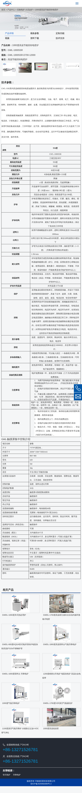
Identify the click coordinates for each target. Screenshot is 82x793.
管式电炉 (6, 775)
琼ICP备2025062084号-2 (41, 784)
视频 (7, 38)
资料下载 (34, 38)
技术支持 (60, 38)
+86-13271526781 (20, 749)
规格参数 (34, 33)
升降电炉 (17, 775)
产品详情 (9, 33)
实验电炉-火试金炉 (25, 10)
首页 (3, 10)
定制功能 (60, 33)
